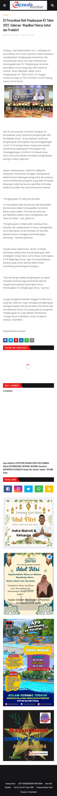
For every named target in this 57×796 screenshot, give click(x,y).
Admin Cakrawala (13, 35)
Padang (25, 469)
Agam (5, 463)
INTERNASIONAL (15, 466)
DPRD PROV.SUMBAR (40, 463)
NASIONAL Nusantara (39, 466)
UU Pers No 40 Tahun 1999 (24, 787)
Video (5, 472)
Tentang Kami (10, 783)
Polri (31, 469)
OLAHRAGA (17, 469)
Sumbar (36, 469)
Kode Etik (48, 783)
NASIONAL (26, 466)
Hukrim (6, 466)
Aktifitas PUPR (14, 463)
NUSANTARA (8, 469)
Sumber (43, 469)
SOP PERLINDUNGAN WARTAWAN (30, 783)
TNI (47, 469)
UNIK (51, 469)
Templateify (32, 792)
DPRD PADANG (26, 463)
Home (5, 15)
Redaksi (8, 787)
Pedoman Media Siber (44, 787)
